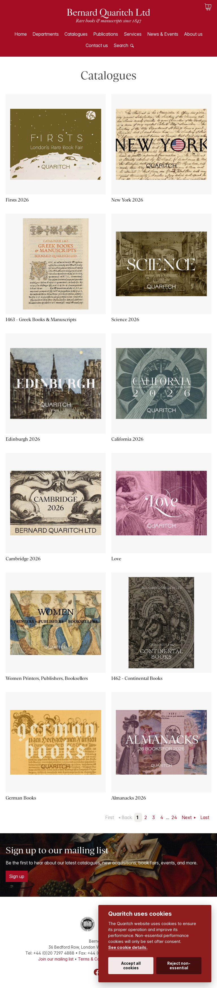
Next (187, 817)
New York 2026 (127, 200)
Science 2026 (125, 319)
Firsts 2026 (17, 200)
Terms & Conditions (96, 959)
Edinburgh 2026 (23, 439)
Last (204, 817)
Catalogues (76, 34)
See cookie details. (127, 947)
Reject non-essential (178, 965)
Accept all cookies (131, 965)
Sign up (16, 876)
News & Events (162, 34)
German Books (21, 798)
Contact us (97, 45)
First (109, 817)
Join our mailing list (55, 959)
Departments (45, 34)
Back (126, 817)
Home (20, 34)
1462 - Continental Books (136, 678)
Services (133, 34)
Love (116, 558)
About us (193, 34)
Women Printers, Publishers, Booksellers (47, 678)
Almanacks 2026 (128, 798)
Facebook (97, 972)
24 (174, 817)
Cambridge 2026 (23, 558)
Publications (105, 34)
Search (121, 45)
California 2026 (127, 439)
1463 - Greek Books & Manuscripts (41, 319)
